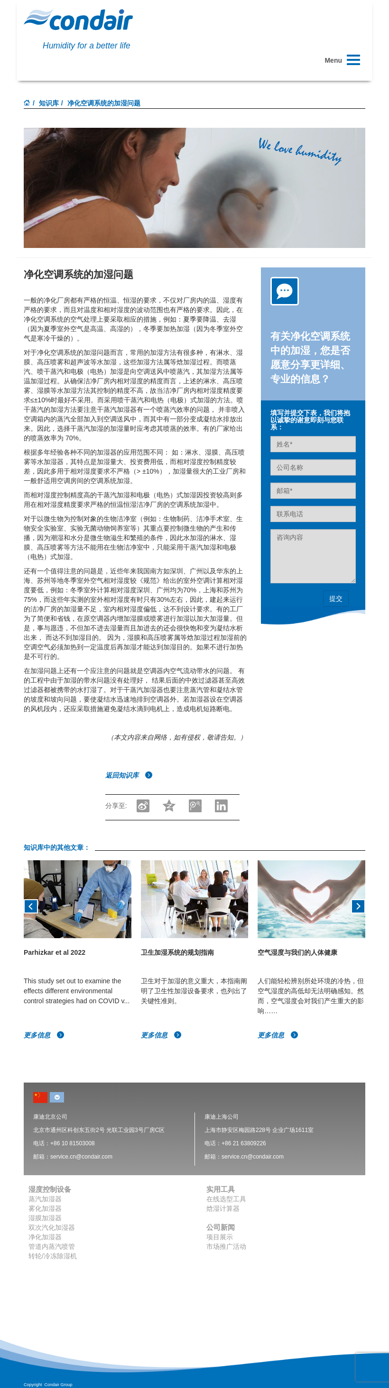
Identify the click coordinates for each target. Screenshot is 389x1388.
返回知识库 (129, 775)
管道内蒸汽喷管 (51, 1246)
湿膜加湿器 (45, 1218)
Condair (78, 19)
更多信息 (44, 1035)
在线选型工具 (226, 1199)
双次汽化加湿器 (51, 1227)
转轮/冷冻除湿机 (52, 1256)
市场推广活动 (226, 1246)
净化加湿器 (45, 1237)
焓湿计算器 (223, 1208)
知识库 (49, 103)
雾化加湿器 (45, 1208)
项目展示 (219, 1237)
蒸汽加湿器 (45, 1199)
